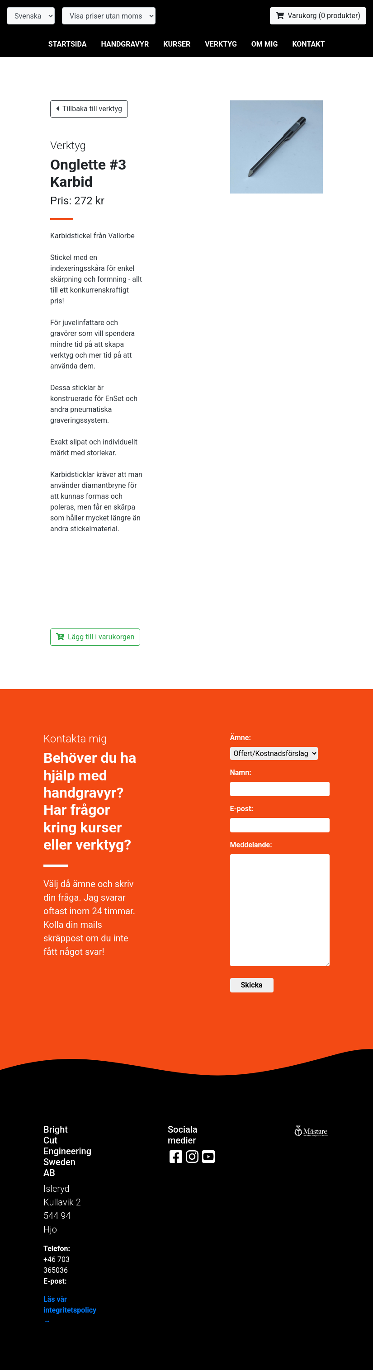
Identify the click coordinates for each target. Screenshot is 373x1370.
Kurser (176, 44)
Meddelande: (251, 845)
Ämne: (240, 737)
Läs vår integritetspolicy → (69, 1310)
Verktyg (221, 44)
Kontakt (308, 44)
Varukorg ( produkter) (318, 15)
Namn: (240, 772)
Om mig (264, 44)
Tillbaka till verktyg (89, 108)
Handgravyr (125, 44)
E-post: (241, 808)
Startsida (67, 44)
